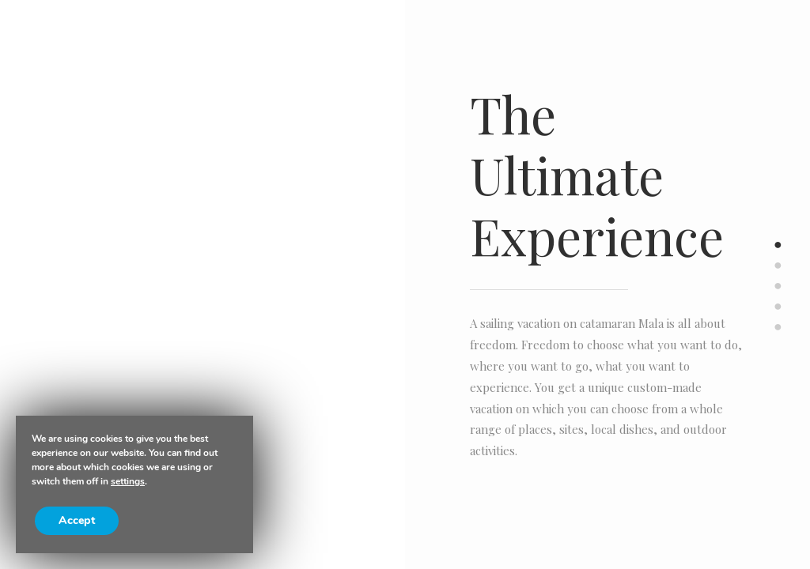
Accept (77, 520)
